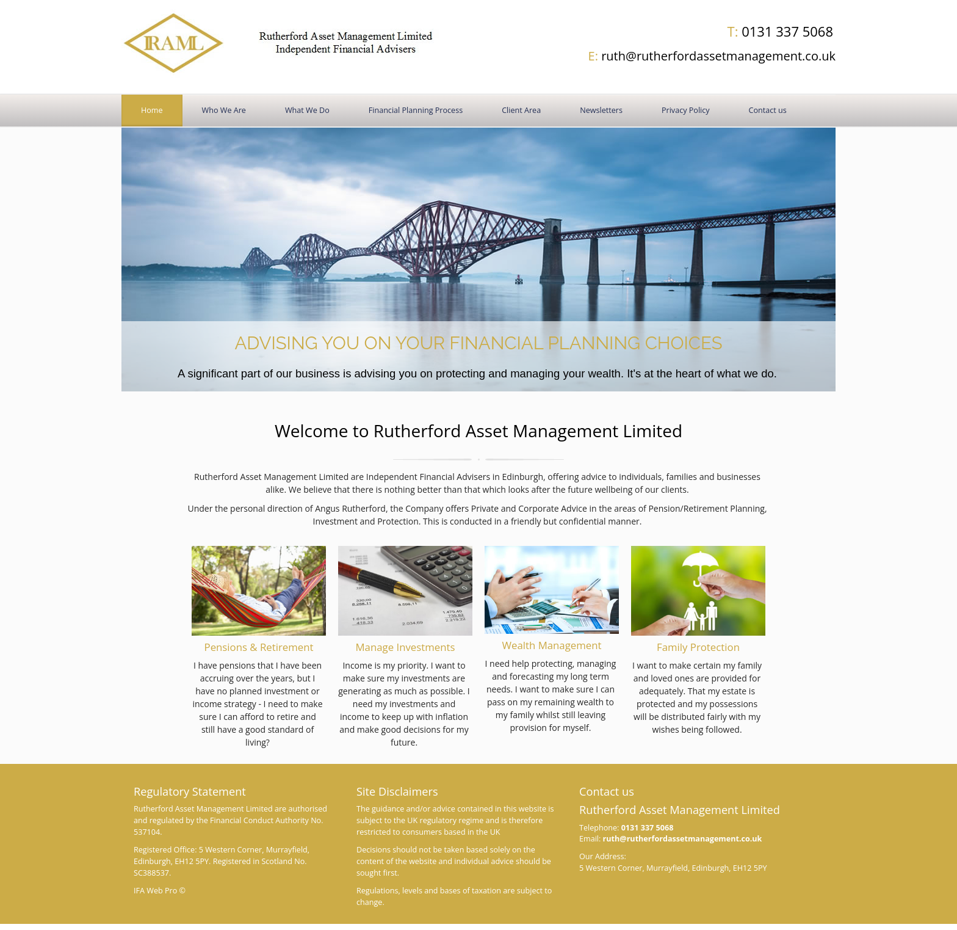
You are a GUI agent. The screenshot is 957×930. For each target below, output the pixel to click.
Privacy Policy (686, 110)
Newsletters (601, 110)
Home (152, 110)
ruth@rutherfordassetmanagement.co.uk (712, 56)
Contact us (768, 110)
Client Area (521, 110)
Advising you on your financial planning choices (478, 343)
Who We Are (224, 110)
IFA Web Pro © (160, 890)
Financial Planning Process (416, 110)
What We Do (307, 110)
